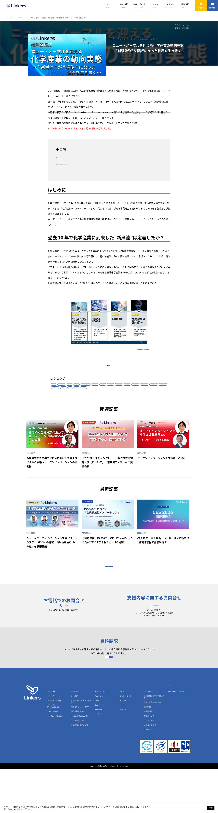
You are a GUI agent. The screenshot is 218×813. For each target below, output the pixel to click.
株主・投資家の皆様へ (152, 746)
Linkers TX (51, 735)
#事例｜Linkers (80, 396)
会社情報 (124, 5)
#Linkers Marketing (141, 396)
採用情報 (185, 5)
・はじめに (61, 157)
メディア (123, 753)
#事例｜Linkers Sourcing (62, 400)
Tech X (98, 744)
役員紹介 (74, 735)
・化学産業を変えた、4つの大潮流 (73, 161)
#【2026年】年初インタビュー (115, 400)
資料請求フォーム (109, 696)
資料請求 (212, 5)
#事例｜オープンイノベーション (87, 400)
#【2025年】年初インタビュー (64, 405)
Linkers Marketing (54, 744)
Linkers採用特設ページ (177, 735)
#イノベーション (95, 391)
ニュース (154, 5)
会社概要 (74, 740)
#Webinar (56, 391)
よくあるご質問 (150, 768)
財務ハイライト (150, 759)
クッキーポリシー (78, 764)
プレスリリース (125, 740)
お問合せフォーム (154, 635)
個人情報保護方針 (78, 755)
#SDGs (99, 405)
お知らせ (123, 735)
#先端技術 (109, 391)
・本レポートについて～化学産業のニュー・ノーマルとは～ (86, 164)
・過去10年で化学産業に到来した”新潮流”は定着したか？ (85, 159)
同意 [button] (211, 808)
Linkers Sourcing (53, 740)
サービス (108, 5)
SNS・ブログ (139, 5)
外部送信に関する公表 (79, 768)
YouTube (98, 758)
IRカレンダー (149, 764)
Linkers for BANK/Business (53, 749)
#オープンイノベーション (74, 391)
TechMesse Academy (55, 759)
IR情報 (169, 5)
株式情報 (147, 750)
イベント (123, 744)
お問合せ (201, 5)
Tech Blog (99, 740)
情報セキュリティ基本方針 (81, 750)
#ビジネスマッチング (98, 396)
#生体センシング (86, 405)
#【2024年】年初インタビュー (141, 400)
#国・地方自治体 (126, 405)
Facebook (99, 749)
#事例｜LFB (111, 405)
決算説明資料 (149, 755)
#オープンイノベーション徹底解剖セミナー (133, 391)
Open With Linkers (102, 735)
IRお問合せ (148, 773)
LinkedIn (98, 753)
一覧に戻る (109, 588)
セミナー (123, 749)
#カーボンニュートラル (61, 396)
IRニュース (148, 735)
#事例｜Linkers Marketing (120, 396)
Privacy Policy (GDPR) (79, 759)
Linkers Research (54, 755)
